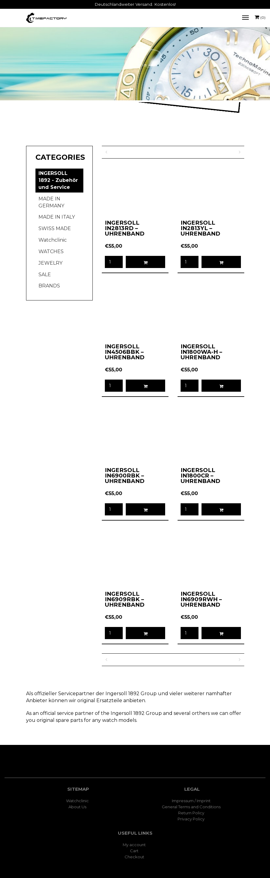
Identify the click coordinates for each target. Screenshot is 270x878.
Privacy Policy (191, 818)
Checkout (134, 856)
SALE (44, 274)
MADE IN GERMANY (51, 202)
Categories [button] (59, 157)
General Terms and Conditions (191, 806)
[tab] (59, 157)
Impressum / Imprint (191, 800)
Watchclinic (52, 240)
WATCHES (51, 251)
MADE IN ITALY (56, 217)
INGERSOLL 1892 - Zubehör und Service (58, 180)
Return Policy (191, 812)
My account (134, 844)
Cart (134, 850)
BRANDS (49, 286)
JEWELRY (50, 263)
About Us (77, 806)
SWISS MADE (54, 228)
